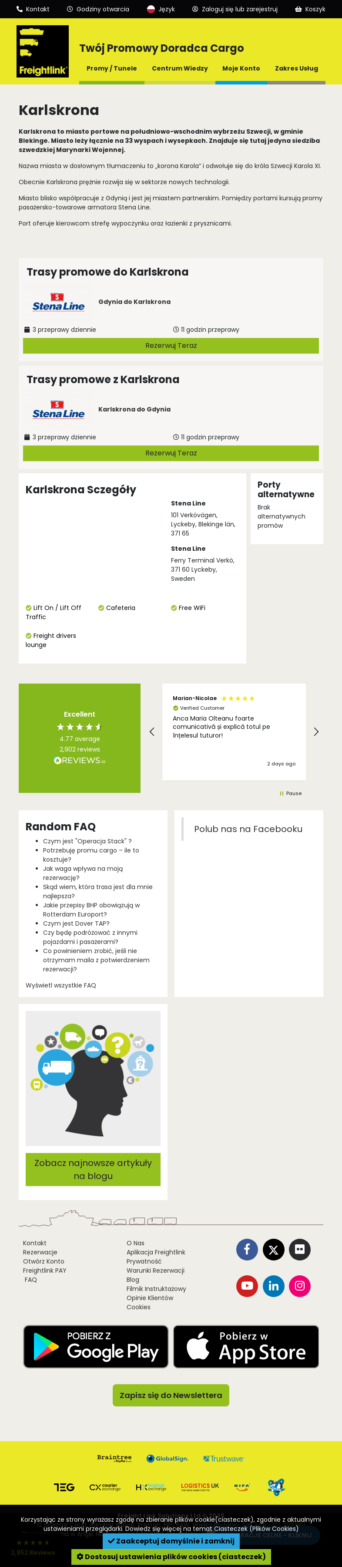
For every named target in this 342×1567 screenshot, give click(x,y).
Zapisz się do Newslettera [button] (171, 1395)
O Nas (135, 1243)
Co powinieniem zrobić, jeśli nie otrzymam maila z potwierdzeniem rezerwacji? (96, 960)
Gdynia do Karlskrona (134, 301)
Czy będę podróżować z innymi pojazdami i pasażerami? (90, 937)
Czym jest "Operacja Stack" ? (87, 841)
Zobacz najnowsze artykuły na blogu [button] (93, 1169)
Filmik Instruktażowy (156, 1288)
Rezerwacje (40, 1252)
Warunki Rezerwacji (155, 1270)
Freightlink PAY (45, 1270)
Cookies (139, 1307)
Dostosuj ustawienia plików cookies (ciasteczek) (171, 1557)
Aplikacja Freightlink (156, 1252)
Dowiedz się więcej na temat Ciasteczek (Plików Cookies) (212, 1528)
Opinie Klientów (150, 1298)
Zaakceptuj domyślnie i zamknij (171, 1541)
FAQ (30, 1279)
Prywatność (144, 1261)
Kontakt (35, 1243)
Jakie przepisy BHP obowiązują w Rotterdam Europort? (91, 910)
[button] (152, 731)
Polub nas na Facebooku (248, 829)
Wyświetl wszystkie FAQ (61, 985)
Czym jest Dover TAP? (76, 923)
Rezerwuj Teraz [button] (171, 345)
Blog (133, 1279)
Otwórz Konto (43, 1261)
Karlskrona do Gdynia (134, 409)
